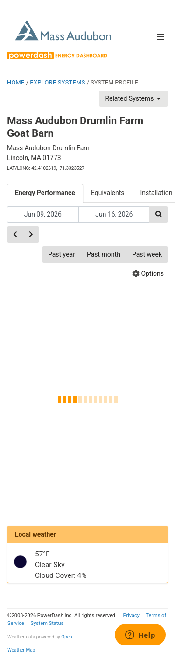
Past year (61, 254)
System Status (46, 623)
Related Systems (133, 98)
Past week (147, 254)
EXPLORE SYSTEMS (57, 82)
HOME (16, 82)
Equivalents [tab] (108, 192)
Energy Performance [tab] (45, 192)
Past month (103, 254)
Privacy (131, 615)
